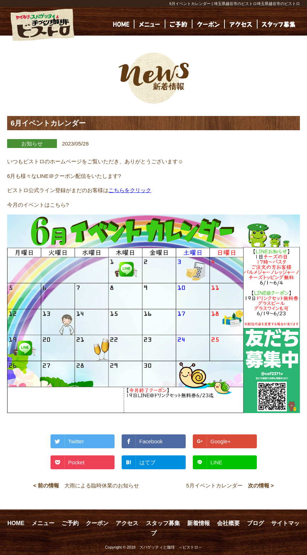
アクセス (127, 523)
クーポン (97, 523)
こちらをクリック (129, 190)
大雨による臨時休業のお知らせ (101, 485)
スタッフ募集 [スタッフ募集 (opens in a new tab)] (163, 523)
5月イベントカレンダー (214, 485)
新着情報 (198, 523)
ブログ (255, 523)
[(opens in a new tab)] (278, 24)
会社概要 (228, 523)
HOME (16, 523)
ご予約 (70, 523)
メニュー (43, 523)
